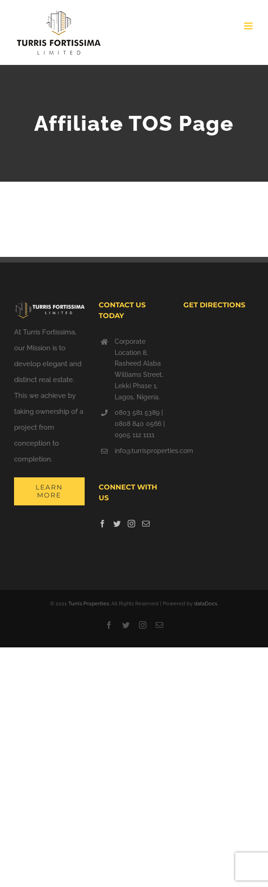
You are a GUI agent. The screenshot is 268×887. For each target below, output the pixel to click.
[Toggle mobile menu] (249, 26)
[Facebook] (102, 523)
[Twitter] (117, 523)
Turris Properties (88, 604)
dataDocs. (206, 604)
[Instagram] (131, 523)
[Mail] (146, 523)
